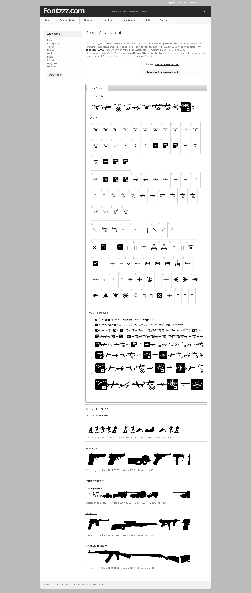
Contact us (165, 20)
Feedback (86, 584)
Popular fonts (67, 20)
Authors (108, 20)
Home (47, 20)
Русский (193, 2)
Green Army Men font (97, 415)
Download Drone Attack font (162, 72)
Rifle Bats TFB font (96, 546)
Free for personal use (167, 64)
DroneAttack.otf (97, 88)
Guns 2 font (92, 448)
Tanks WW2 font (94, 481)
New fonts (90, 20)
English (172, 2)
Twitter (101, 584)
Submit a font (129, 20)
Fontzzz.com (64, 10)
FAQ (148, 20)
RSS (94, 584)
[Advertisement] (63, 138)
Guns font (91, 513)
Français (182, 2)
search (205, 12)
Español (204, 2)
